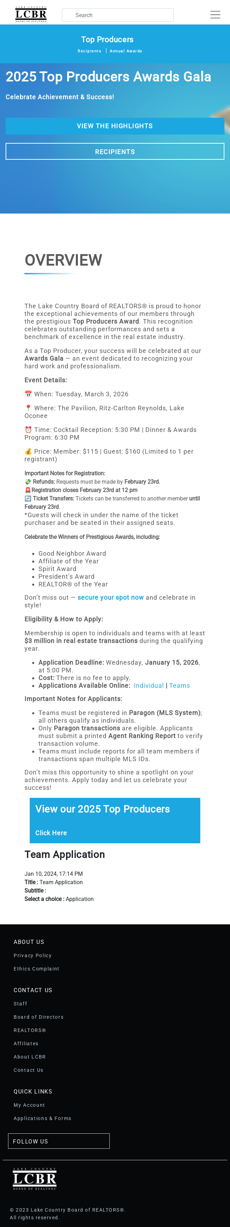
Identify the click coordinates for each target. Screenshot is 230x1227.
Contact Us (29, 1070)
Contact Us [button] (33, 990)
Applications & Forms (43, 1118)
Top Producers (107, 39)
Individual (149, 685)
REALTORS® (30, 1030)
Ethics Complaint (37, 969)
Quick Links (33, 1091)
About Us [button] (29, 942)
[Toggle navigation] (218, 12)
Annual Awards (126, 51)
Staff (21, 1003)
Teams (179, 685)
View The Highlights (115, 126)
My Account (29, 1105)
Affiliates (26, 1043)
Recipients (89, 51)
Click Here (51, 833)
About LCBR (30, 1057)
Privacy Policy (33, 955)
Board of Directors (39, 1017)
